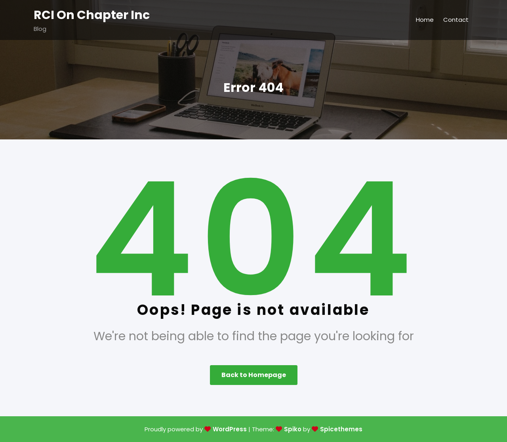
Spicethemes (341, 429)
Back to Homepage (253, 374)
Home (425, 19)
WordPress (230, 429)
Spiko (292, 429)
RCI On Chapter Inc (92, 15)
